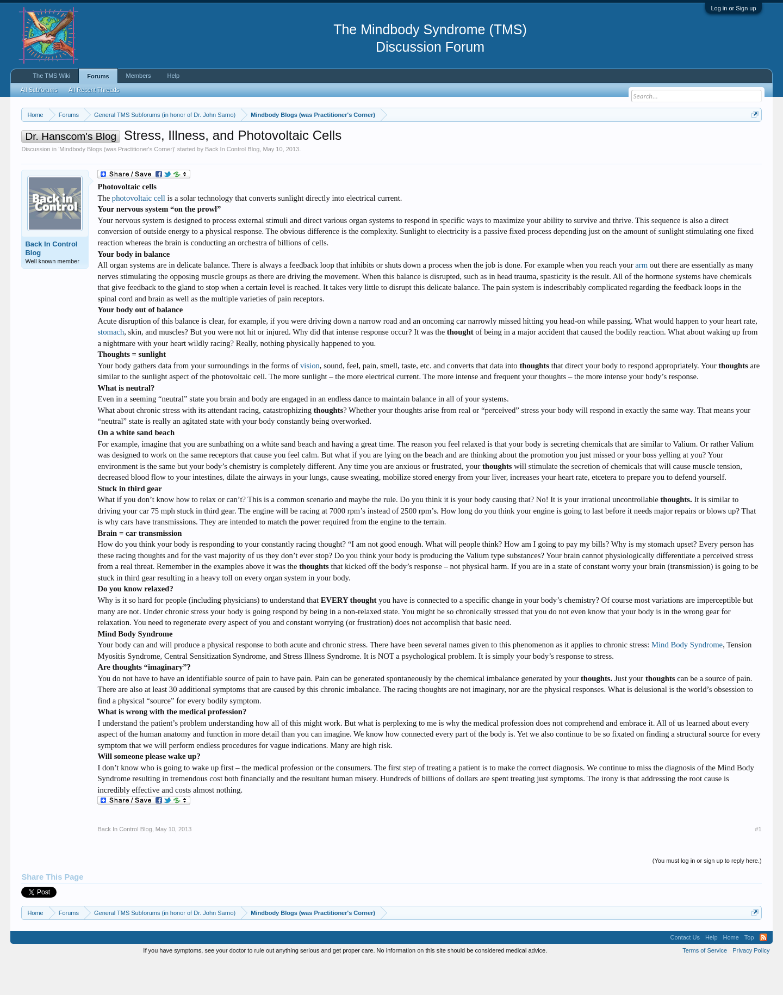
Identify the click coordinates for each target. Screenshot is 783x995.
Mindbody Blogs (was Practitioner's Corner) (116, 181)
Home (731, 970)
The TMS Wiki (51, 75)
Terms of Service (704, 983)
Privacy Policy (750, 983)
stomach (110, 364)
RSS (763, 970)
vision (310, 398)
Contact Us (684, 970)
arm (641, 297)
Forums (98, 76)
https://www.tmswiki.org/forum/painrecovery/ (519, 140)
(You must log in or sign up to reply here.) (707, 893)
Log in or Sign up (733, 8)
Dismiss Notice (753, 140)
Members (138, 75)
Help (173, 75)
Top (749, 970)
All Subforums (38, 89)
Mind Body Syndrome (687, 677)
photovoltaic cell (138, 230)
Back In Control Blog (232, 181)
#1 (758, 861)
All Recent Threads (94, 89)
